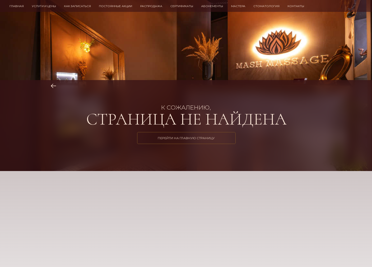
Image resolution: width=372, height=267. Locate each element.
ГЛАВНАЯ (16, 6)
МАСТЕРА (238, 6)
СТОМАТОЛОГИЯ (266, 6)
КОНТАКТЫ (296, 6)
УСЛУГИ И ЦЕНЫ (44, 6)
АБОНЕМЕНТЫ (212, 6)
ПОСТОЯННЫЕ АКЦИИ (115, 6)
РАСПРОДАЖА (151, 6)
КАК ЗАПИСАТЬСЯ (77, 6)
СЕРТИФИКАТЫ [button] (181, 6)
